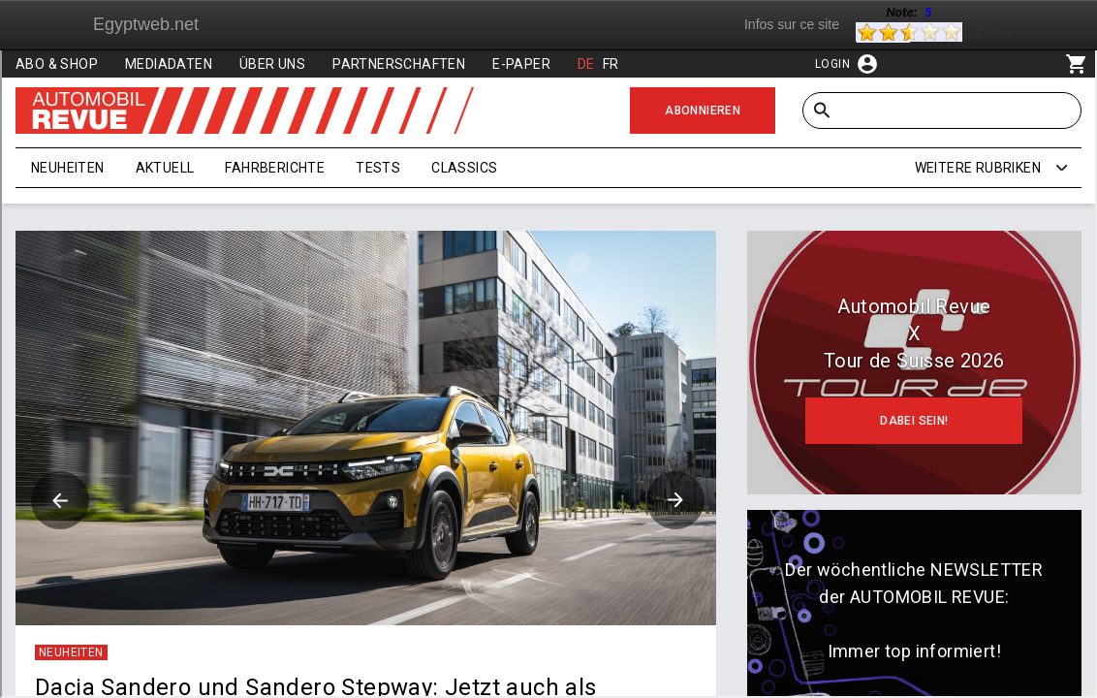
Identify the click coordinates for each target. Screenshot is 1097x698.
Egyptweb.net (146, 24)
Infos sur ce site (791, 24)
